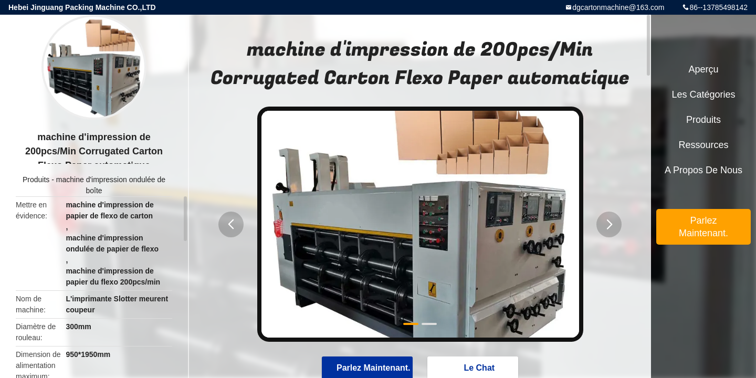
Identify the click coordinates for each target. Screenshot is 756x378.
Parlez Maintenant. (703, 226)
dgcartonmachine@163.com (618, 7)
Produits (36, 179)
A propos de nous (703, 170)
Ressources (703, 145)
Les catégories (703, 94)
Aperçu (703, 69)
